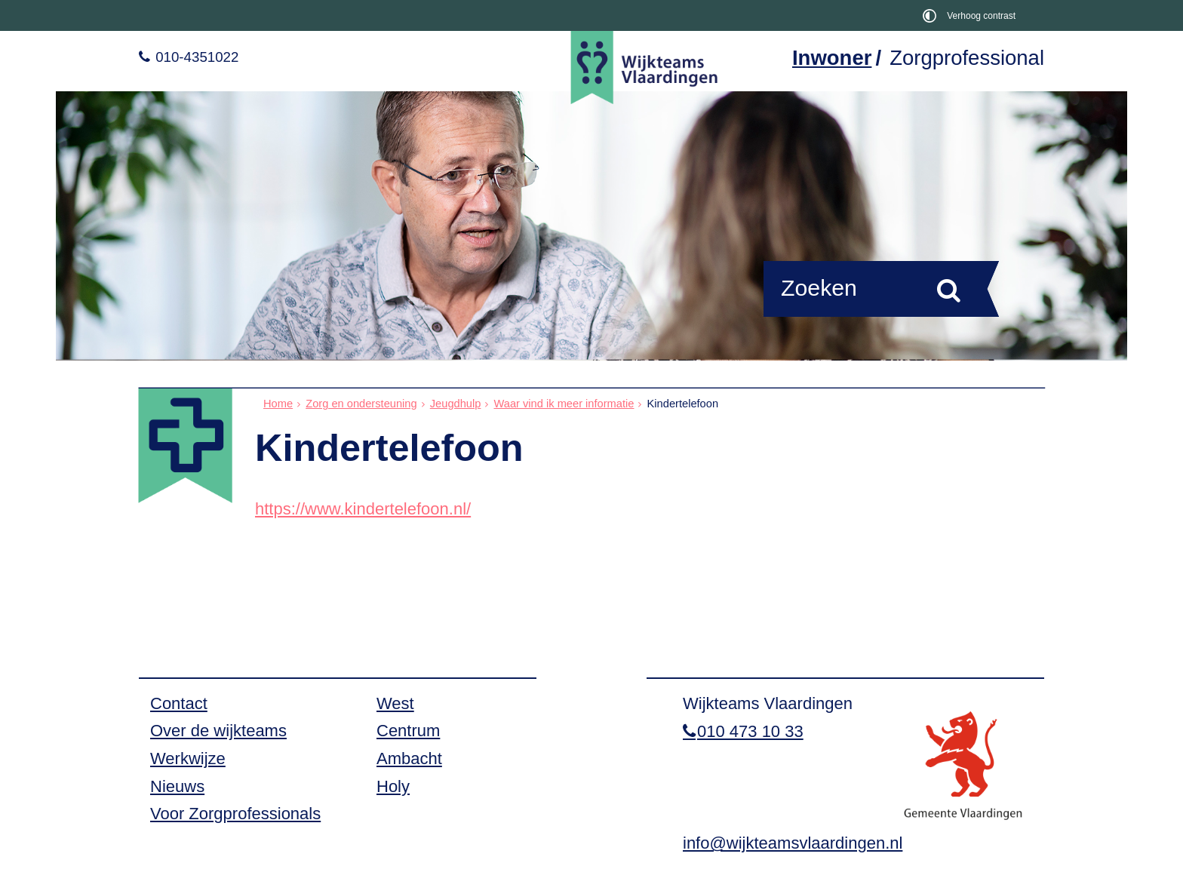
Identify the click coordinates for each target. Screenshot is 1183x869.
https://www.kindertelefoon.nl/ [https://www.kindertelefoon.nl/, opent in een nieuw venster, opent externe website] (363, 508)
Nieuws (177, 786)
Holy (393, 786)
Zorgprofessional (967, 58)
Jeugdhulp (455, 404)
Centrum (408, 730)
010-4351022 (195, 57)
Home (278, 404)
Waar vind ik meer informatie (563, 404)
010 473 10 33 (750, 731)
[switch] (972, 15)
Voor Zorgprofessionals (235, 813)
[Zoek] (948, 289)
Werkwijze (188, 758)
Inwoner (831, 58)
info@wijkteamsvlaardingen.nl (792, 843)
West (395, 703)
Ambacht (409, 758)
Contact (178, 703)
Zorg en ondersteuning (361, 404)
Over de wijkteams (218, 730)
